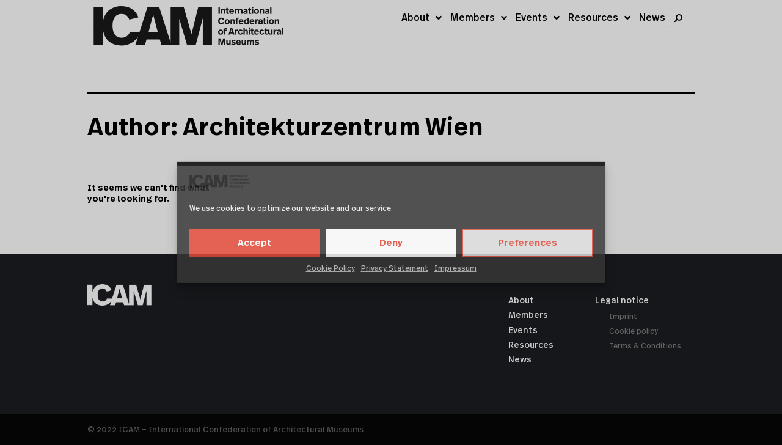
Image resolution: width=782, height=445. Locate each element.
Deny (391, 243)
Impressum (455, 268)
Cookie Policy (330, 268)
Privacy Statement (394, 268)
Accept (254, 243)
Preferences (527, 243)
